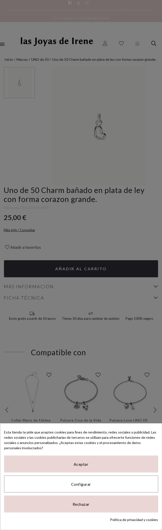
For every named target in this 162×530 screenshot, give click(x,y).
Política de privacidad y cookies (134, 520)
